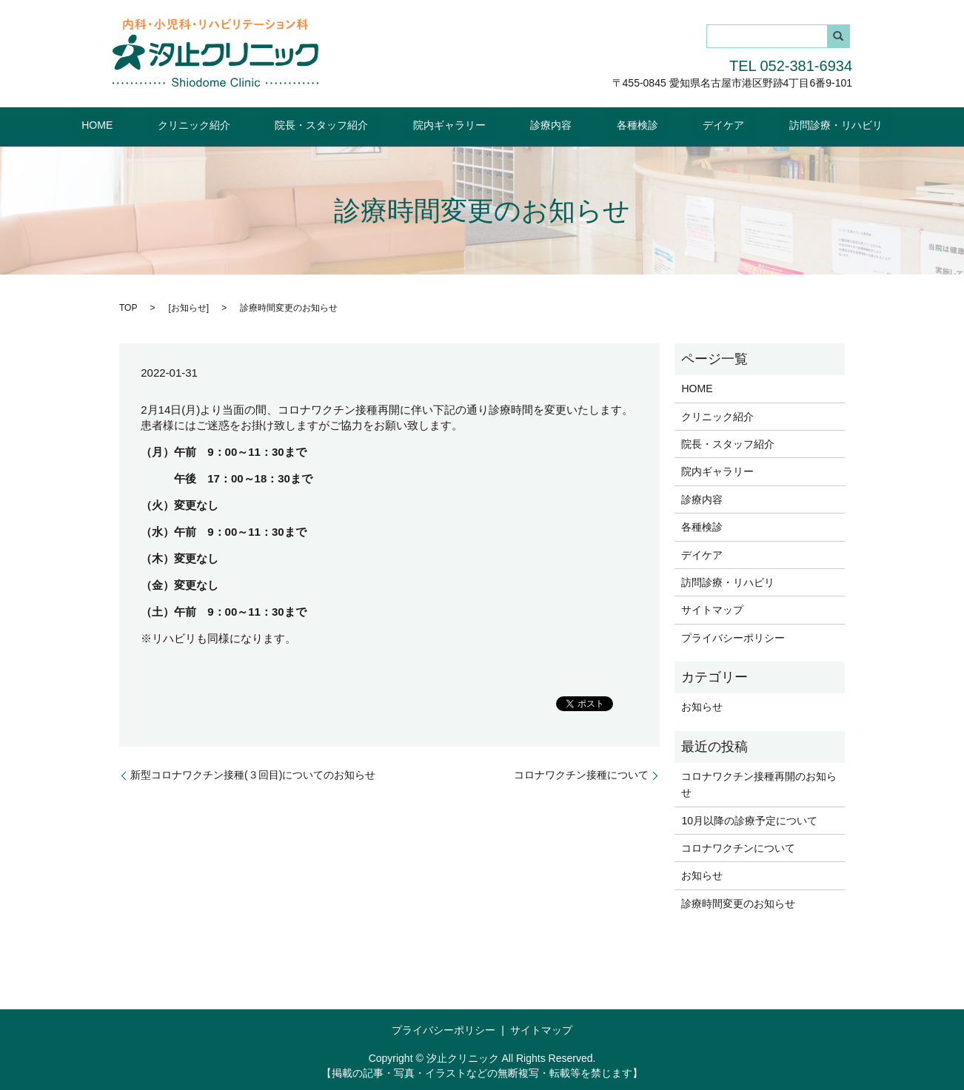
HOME (166, 123)
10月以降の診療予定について (749, 819)
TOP (128, 306)
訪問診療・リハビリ (766, 123)
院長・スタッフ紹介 (351, 123)
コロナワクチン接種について (581, 774)
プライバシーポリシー (733, 636)
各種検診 (607, 123)
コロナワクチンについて (738, 847)
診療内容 (541, 123)
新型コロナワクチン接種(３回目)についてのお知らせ (252, 774)
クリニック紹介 (243, 123)
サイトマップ (712, 609)
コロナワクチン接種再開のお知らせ (759, 784)
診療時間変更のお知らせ (738, 903)
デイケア (673, 123)
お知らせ (189, 306)
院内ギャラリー (459, 123)
